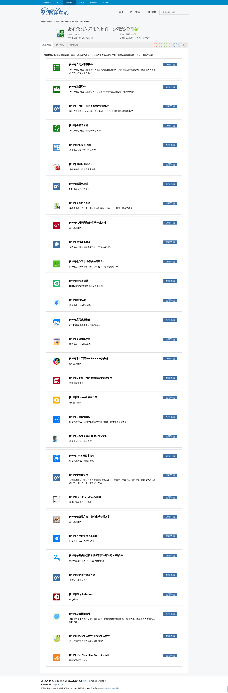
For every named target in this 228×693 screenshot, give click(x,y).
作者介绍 (74, 45)
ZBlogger (93, 2)
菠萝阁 (81, 2)
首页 (121, 12)
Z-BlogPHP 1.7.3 (57, 685)
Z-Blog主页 (46, 2)
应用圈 (56, 21)
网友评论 (60, 45)
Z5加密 (105, 2)
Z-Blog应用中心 (46, 21)
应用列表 (46, 45)
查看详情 (170, 64)
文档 (58, 2)
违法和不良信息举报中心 (110, 688)
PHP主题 (135, 12)
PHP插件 (151, 12)
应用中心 (69, 2)
